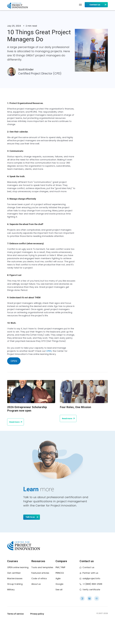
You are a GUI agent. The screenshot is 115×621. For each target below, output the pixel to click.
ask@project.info (90, 578)
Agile (58, 578)
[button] (80, 4)
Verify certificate (90, 589)
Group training (15, 584)
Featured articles (40, 572)
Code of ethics (39, 578)
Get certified (13, 572)
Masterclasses (15, 578)
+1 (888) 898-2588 (91, 584)
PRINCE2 (60, 572)
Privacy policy (37, 614)
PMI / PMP (60, 567)
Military (11, 589)
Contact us (87, 567)
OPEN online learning (17, 567)
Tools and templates (42, 567)
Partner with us (89, 572)
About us (36, 584)
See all (59, 589)
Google (59, 584)
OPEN (48, 351)
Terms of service (15, 614)
